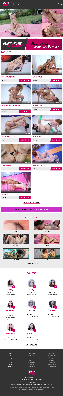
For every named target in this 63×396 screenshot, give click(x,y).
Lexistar (31, 311)
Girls (10, 355)
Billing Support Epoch (44, 387)
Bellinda (10, 290)
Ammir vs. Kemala (37, 136)
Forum (10, 360)
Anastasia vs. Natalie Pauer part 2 (10, 106)
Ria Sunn (31, 290)
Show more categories (31, 264)
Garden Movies (31, 364)
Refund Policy (27, 387)
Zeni (52, 290)
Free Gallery (10, 366)
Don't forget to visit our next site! (31, 209)
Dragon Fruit (10, 334)
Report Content (31, 382)
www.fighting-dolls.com (37, 392)
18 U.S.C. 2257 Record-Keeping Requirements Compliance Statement (31, 389)
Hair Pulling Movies (31, 362)
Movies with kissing (52, 366)
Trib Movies (31, 355)
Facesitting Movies (31, 366)
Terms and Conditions (13, 387)
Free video (10, 364)
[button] (27, 38)
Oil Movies (31, 359)
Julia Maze (52, 311)
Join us (10, 357)
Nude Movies (31, 360)
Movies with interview (52, 364)
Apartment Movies (52, 357)
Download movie (25, 80)
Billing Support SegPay (35, 387)
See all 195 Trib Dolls (31, 345)
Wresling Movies (31, 357)
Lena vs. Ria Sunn (6, 165)
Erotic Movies (52, 362)
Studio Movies (52, 359)
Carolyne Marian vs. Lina (8, 136)
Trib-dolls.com (35, 377)
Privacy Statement (20, 387)
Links (53, 387)
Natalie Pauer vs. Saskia (39, 165)
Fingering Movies (52, 355)
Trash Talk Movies (52, 360)
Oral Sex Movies (52, 353)
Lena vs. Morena (37, 77)
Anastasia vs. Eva (37, 106)
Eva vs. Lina (4, 194)
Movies (10, 353)
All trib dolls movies (31, 203)
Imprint (49, 387)
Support (10, 362)
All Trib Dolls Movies (31, 353)
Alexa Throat (31, 334)
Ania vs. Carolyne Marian (8, 77)
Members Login (10, 359)
